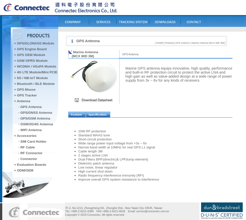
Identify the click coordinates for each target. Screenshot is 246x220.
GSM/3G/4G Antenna (36, 124)
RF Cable (27, 147)
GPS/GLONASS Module (35, 43)
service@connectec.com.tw (152, 211)
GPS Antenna (31, 107)
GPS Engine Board (32, 49)
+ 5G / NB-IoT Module (31, 78)
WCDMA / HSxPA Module (36, 66)
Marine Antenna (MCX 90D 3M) (208, 43)
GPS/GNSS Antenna (36, 113)
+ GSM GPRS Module (31, 61)
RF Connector (31, 153)
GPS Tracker (27, 95)
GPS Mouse (26, 89)
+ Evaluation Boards (30, 165)
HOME (159, 43)
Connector (28, 159)
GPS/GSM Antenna (35, 118)
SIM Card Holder (33, 141)
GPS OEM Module (31, 55)
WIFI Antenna (31, 130)
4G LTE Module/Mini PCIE (37, 72)
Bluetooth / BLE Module (36, 84)
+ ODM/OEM (23, 170)
